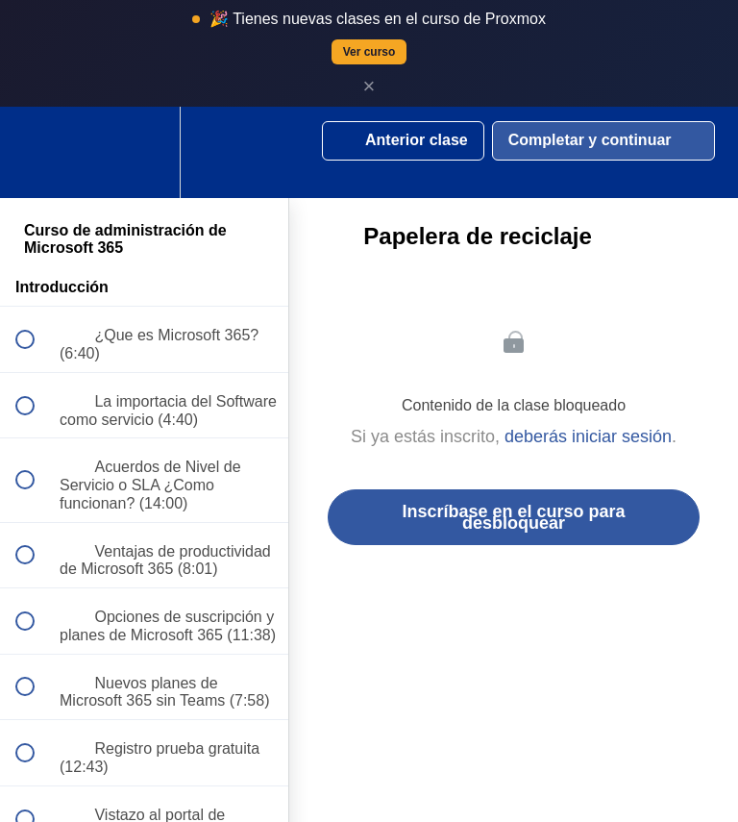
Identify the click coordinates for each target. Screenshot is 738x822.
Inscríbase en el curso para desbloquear (513, 517)
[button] (35, 152)
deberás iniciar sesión (588, 436)
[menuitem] (144, 152)
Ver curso (369, 52)
